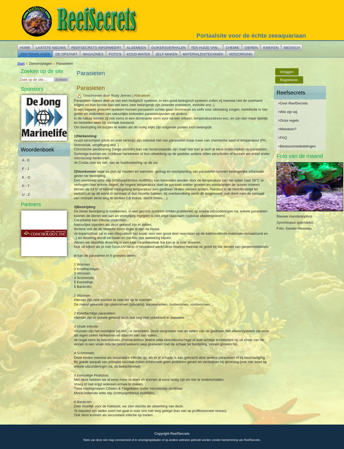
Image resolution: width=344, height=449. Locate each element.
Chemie (232, 48)
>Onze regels (288, 120)
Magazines (93, 54)
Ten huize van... (205, 48)
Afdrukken (142, 95)
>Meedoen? (287, 129)
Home (25, 48)
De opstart (66, 54)
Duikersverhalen (168, 48)
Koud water (138, 54)
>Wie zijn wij (287, 112)
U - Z (26, 195)
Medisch (292, 48)
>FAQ (282, 138)
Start (20, 63)
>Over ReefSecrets (293, 103)
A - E (26, 160)
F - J (25, 169)
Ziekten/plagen (35, 54)
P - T (26, 186)
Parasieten (91, 88)
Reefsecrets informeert (96, 48)
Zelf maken (166, 54)
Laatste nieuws (51, 48)
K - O (26, 177)
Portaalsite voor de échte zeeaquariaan (251, 35)
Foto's (115, 54)
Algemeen (136, 48)
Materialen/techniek (203, 54)
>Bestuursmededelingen (297, 146)
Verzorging (240, 54)
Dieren (251, 48)
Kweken (270, 48)
